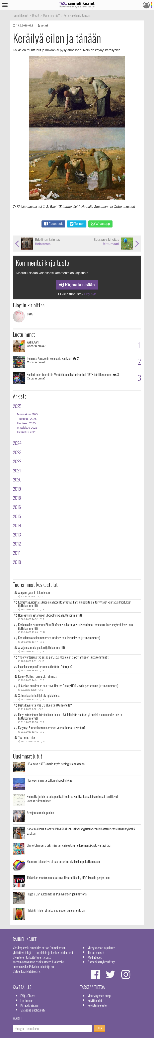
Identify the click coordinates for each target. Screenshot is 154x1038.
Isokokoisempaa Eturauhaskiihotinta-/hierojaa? (45, 666)
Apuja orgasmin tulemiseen (34, 592)
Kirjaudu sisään (77, 284)
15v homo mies (26, 737)
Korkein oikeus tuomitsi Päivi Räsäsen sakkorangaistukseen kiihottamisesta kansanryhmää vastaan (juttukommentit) (75, 626)
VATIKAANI (33, 342)
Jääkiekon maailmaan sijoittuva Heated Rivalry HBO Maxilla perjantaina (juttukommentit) (68, 685)
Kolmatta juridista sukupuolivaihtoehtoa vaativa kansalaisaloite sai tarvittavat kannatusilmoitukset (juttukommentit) (74, 604)
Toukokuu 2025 (27, 418)
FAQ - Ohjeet (27, 995)
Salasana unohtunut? (33, 1010)
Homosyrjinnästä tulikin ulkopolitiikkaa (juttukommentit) (50, 615)
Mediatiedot (95, 957)
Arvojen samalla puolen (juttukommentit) (41, 647)
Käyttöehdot (95, 1000)
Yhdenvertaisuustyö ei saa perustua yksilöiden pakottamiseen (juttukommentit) (63, 657)
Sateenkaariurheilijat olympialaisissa (39, 695)
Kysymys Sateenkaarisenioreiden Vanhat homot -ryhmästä (51, 727)
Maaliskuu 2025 (27, 427)
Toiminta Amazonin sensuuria (53, 358)
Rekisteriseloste (97, 1005)
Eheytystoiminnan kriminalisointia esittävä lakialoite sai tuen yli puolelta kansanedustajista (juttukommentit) (70, 716)
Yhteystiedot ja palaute (101, 947)
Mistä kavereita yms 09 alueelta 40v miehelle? (45, 705)
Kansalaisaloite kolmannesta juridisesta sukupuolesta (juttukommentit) (59, 637)
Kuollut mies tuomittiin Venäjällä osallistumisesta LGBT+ (73, 374)
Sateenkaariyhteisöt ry (101, 961)
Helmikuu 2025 (26, 432)
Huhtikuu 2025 (26, 423)
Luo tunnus (26, 1000)
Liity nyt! (90, 294)
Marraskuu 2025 (27, 414)
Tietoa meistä (96, 952)
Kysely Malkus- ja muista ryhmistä (37, 676)
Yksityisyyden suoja (99, 995)
